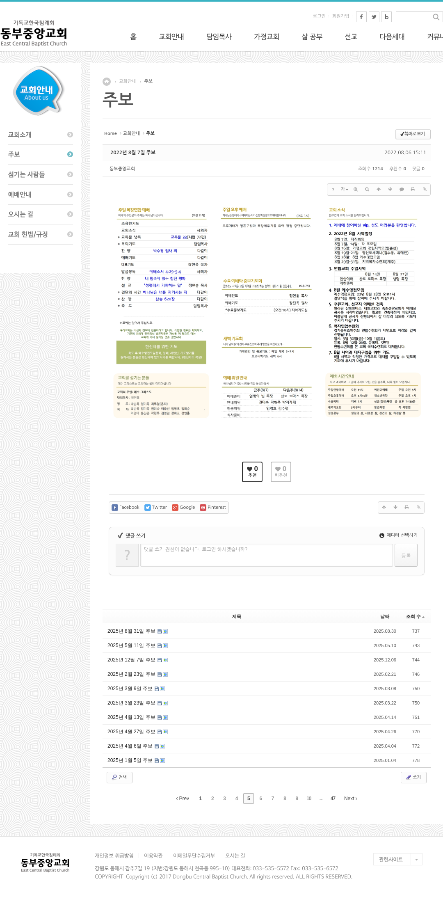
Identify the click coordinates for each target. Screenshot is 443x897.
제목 (236, 616)
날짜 (384, 616)
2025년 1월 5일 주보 (130, 760)
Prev (182, 798)
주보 (148, 81)
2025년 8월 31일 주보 (132, 631)
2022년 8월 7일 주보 (132, 152)
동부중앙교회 (122, 169)
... (321, 798)
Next (350, 798)
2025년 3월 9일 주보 (130, 688)
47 (333, 798)
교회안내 (127, 81)
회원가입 (340, 16)
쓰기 (412, 777)
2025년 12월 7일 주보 (132, 660)
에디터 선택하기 (398, 535)
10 (308, 798)
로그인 (319, 16)
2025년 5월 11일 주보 (132, 645)
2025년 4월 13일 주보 (132, 717)
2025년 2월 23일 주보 (132, 674)
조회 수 (415, 616)
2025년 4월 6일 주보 (130, 746)
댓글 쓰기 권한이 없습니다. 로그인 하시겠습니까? (196, 549)
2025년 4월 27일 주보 (132, 732)
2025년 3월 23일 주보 (132, 703)
